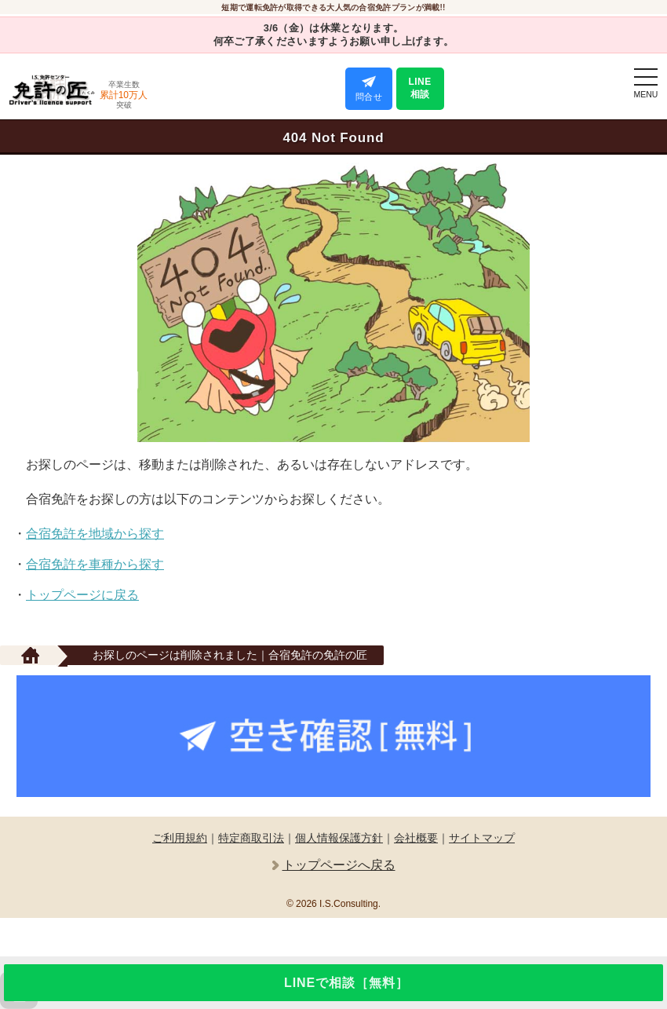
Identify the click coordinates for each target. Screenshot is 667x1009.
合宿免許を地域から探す (95, 533)
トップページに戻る (82, 594)
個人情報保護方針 (339, 838)
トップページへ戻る (338, 865)
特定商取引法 (251, 838)
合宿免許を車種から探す (95, 564)
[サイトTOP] (28, 655)
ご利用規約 (179, 838)
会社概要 (416, 838)
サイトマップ (482, 838)
